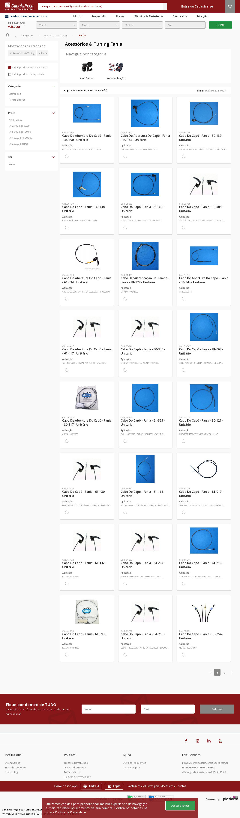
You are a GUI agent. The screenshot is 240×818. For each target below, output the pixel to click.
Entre (185, 6)
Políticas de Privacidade (77, 777)
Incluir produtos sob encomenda (27, 67)
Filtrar (220, 24)
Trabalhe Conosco (15, 767)
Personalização (17, 99)
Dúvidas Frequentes (134, 762)
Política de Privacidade (70, 812)
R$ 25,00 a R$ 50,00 (19, 125)
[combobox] (56, 25)
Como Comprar (131, 767)
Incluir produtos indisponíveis (26, 74)
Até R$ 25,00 (15, 119)
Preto (12, 164)
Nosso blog (11, 772)
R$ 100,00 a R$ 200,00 (20, 137)
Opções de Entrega (75, 767)
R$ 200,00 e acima (18, 143)
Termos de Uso (72, 772)
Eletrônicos (15, 93)
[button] (31, 86)
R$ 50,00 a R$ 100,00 (20, 131)
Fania (44, 53)
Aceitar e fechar (180, 805)
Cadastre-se (204, 6)
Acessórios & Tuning (23, 53)
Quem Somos (12, 762)
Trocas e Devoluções (76, 762)
